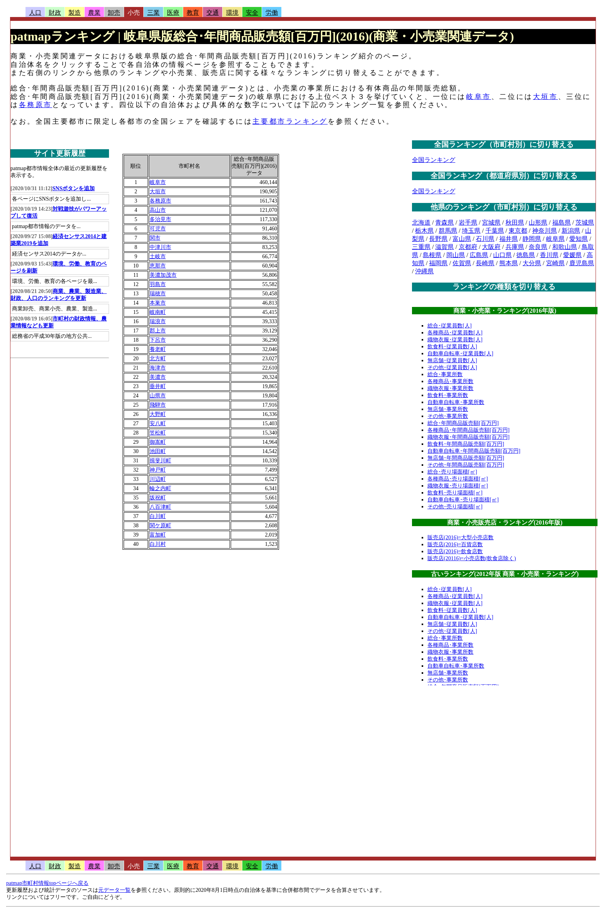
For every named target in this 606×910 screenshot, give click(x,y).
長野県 (438, 238)
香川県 (549, 255)
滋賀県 (444, 247)
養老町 (158, 349)
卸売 (114, 12)
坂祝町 (158, 498)
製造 (74, 12)
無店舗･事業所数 (447, 409)
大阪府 (491, 247)
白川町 (158, 516)
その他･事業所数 (447, 416)
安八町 (158, 423)
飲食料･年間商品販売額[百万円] (465, 444)
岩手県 (468, 222)
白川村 (158, 544)
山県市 (158, 396)
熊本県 (508, 263)
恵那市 (158, 266)
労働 (272, 12)
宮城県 (491, 222)
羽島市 (158, 284)
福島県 (561, 222)
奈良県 (538, 247)
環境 (232, 12)
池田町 (158, 451)
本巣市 (158, 303)
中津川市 (160, 247)
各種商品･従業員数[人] (454, 333)
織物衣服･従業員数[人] (454, 340)
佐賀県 (462, 263)
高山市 (158, 210)
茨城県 (584, 222)
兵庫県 (515, 247)
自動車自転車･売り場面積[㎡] (463, 500)
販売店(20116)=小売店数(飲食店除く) (471, 558)
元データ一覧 (114, 890)
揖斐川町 (160, 461)
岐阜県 (555, 238)
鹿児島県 (581, 263)
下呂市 (158, 340)
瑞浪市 (158, 321)
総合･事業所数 (445, 374)
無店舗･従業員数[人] (452, 360)
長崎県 (485, 263)
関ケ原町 (160, 525)
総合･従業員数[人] (449, 326)
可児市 (158, 229)
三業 (153, 12)
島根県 (432, 255)
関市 (155, 238)
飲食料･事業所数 (447, 395)
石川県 (485, 238)
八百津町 (160, 507)
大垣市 (545, 97)
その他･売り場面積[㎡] (454, 507)
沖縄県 (424, 271)
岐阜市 (478, 97)
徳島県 (525, 255)
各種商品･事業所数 (450, 381)
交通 (212, 12)
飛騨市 (158, 405)
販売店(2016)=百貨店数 (455, 544)
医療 (173, 12)
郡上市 (158, 331)
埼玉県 (471, 230)
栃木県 (424, 230)
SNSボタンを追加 (74, 188)
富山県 (462, 238)
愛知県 (578, 238)
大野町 (158, 414)
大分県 (532, 263)
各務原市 (35, 105)
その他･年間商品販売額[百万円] (465, 465)
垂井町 (158, 386)
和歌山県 (564, 247)
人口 (35, 12)
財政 (55, 12)
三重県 (421, 247)
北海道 (421, 222)
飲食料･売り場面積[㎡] (454, 493)
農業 (94, 12)
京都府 (468, 247)
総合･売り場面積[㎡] (452, 472)
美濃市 (158, 377)
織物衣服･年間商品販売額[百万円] (468, 437)
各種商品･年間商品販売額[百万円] (468, 430)
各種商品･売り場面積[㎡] (457, 479)
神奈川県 (544, 230)
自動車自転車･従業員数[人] (460, 353)
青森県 (444, 222)
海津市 (158, 368)
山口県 (502, 255)
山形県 (538, 222)
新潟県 (571, 230)
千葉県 (494, 230)
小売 (134, 12)
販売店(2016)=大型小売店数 (460, 537)
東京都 (518, 230)
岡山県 (455, 255)
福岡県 (438, 263)
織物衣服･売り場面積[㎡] (457, 486)
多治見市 (160, 219)
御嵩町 (158, 442)
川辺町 (158, 479)
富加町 (158, 535)
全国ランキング (433, 160)
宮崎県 (555, 263)
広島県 (479, 255)
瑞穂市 (158, 294)
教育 (193, 12)
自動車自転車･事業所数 (455, 402)
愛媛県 (572, 255)
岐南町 (158, 312)
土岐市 (158, 256)
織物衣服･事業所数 (450, 388)
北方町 (158, 358)
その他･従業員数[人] (452, 367)
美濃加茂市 (163, 275)
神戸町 (158, 470)
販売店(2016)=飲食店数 (455, 551)
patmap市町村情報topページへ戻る (47, 883)
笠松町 (158, 433)
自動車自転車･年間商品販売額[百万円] (473, 451)
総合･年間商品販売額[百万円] (463, 423)
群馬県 (448, 230)
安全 (252, 12)
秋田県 (515, 222)
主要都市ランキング (289, 121)
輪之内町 (160, 488)
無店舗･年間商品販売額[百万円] (465, 458)
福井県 (508, 238)
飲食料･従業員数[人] (452, 346)
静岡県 (532, 238)
